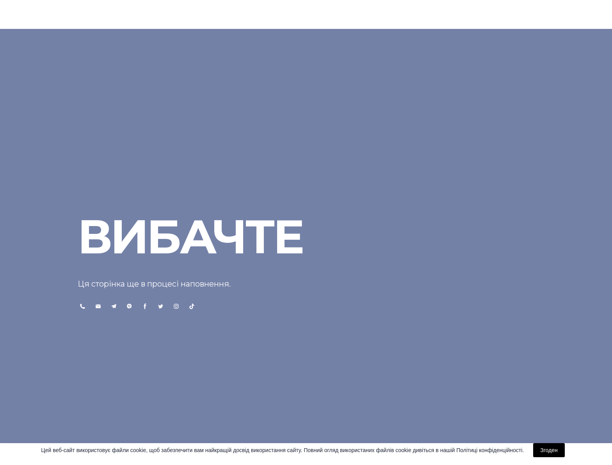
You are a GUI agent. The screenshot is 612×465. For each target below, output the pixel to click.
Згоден (548, 450)
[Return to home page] (110, 14)
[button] (82, 306)
